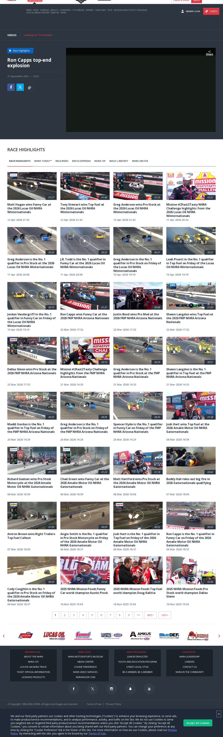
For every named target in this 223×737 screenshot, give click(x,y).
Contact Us (190, 666)
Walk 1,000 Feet (118, 161)
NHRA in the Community (190, 672)
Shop (110, 20)
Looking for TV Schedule (38, 35)
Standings (65, 20)
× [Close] (218, 714)
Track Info (100, 20)
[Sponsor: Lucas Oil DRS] (25, 636)
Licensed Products (33, 677)
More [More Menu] (63, 23)
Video (36, 20)
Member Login (190, 22)
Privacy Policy (113, 704)
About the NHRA (33, 656)
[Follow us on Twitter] (92, 688)
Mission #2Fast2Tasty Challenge (130, 20)
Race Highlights (20, 161)
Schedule (44, 20)
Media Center (86, 661)
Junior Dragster (137, 656)
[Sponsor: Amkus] (140, 636)
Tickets (211, 22)
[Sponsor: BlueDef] (169, 636)
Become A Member (202, 3)
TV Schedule (78, 20)
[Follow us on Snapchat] (130, 688)
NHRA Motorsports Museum (85, 656)
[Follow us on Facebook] (73, 688)
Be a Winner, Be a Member (138, 672)
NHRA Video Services (85, 672)
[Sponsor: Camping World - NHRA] (112, 636)
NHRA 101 (100, 161)
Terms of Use (97, 733)
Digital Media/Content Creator (42, 23)
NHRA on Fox (140, 161)
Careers (190, 661)
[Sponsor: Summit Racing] (83, 636)
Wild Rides (61, 161)
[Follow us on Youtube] (149, 688)
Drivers (90, 20)
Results (54, 20)
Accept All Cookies (197, 723)
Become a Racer (181, 3)
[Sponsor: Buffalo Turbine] (198, 636)
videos (196, 11)
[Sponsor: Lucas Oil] (54, 636)
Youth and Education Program (137, 661)
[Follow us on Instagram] (111, 688)
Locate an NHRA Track (33, 666)
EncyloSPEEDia (81, 161)
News (29, 20)
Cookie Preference (85, 666)
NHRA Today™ (43, 161)
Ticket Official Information (33, 672)
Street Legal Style (137, 666)
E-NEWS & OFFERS (181, 11)
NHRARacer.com (85, 677)
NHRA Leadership (190, 656)
